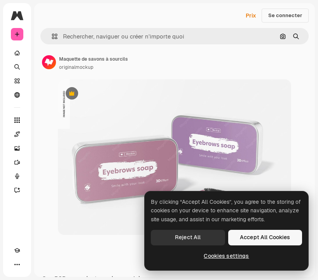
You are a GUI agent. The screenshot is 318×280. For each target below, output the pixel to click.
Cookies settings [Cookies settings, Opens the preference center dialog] (226, 255)
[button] (51, 36)
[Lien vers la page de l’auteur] (49, 62)
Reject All (188, 237)
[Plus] (17, 264)
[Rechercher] (17, 67)
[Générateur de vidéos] (17, 162)
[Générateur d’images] (17, 148)
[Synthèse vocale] (17, 176)
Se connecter (285, 15)
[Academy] (17, 250)
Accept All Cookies (265, 237)
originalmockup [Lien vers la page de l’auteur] (76, 67)
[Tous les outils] (17, 120)
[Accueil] (17, 53)
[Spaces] (17, 134)
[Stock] (17, 81)
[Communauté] (17, 95)
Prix (251, 15)
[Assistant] (17, 190)
